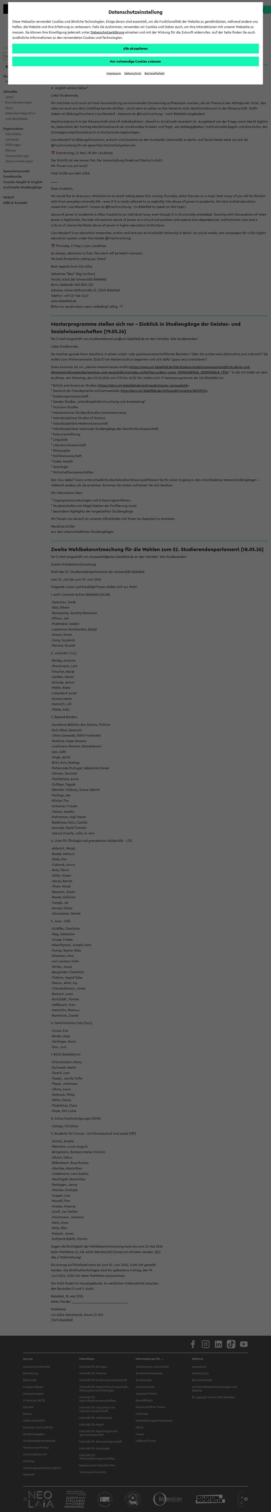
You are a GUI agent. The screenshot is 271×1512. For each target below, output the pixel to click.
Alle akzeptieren (135, 48)
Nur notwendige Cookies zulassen (135, 61)
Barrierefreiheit (155, 73)
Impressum (114, 73)
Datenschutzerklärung (107, 32)
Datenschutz (132, 73)
